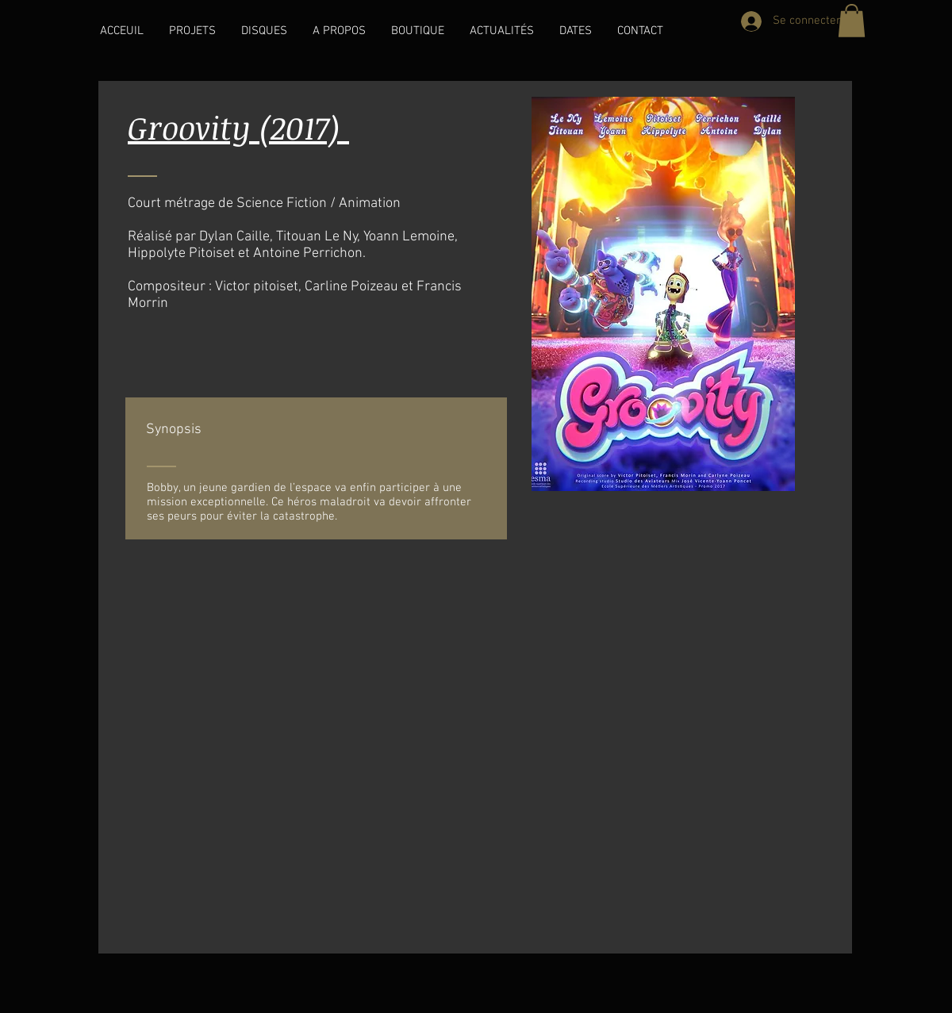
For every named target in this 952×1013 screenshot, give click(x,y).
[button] (192, 31)
